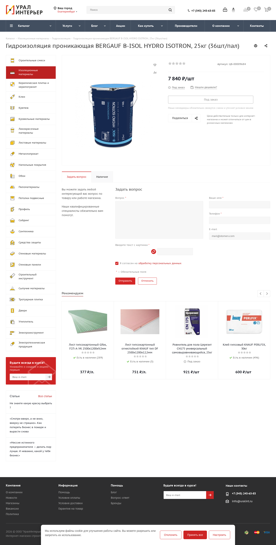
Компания (13, 485)
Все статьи (45, 396)
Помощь (64, 492)
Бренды (116, 503)
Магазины (12, 503)
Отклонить (170, 534)
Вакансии (12, 508)
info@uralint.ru (242, 501)
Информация (68, 485)
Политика (12, 514)
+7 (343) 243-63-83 (203, 10)
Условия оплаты (69, 497)
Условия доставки (70, 503)
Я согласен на (150, 263)
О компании (14, 492)
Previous (261, 293)
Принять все (195, 534)
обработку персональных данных (159, 263)
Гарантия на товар (70, 508)
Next (267, 293)
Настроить (219, 534)
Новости (11, 497)
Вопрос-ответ (120, 497)
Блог (114, 492)
